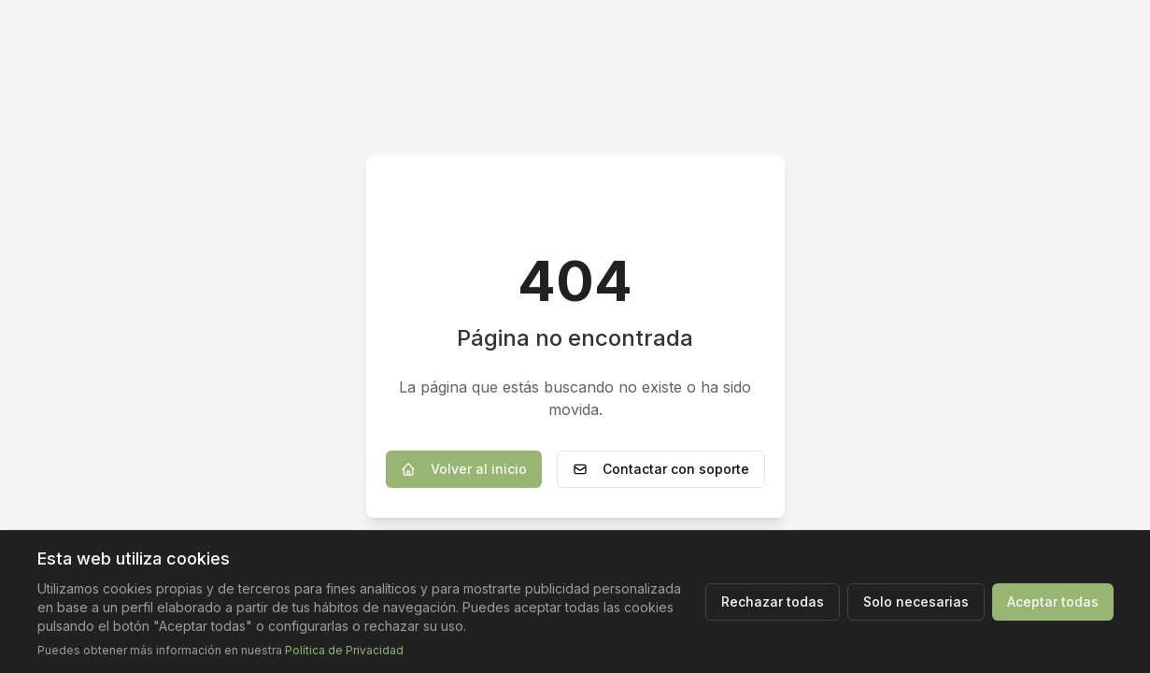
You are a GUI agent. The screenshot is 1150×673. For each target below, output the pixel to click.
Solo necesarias (916, 601)
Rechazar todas (772, 601)
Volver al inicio (464, 469)
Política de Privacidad (344, 650)
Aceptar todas (1053, 601)
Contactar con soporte (661, 469)
